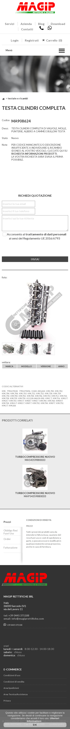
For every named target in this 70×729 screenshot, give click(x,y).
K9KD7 (21, 403)
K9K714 (12, 400)
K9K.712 (31, 393)
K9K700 (14, 396)
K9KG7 (13, 403)
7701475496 (24, 391)
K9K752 (59, 403)
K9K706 (38, 396)
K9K (4, 391)
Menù (9, 50)
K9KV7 (21, 400)
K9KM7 (59, 400)
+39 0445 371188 (13, 624)
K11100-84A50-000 (35, 398)
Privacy (7, 700)
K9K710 (46, 396)
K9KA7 (5, 400)
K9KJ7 (5, 405)
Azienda (26, 23)
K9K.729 (57, 393)
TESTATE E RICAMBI (18, 98)
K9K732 (36, 403)
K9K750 (21, 398)
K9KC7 (48, 398)
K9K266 (12, 405)
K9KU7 (64, 398)
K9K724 (5, 403)
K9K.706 (14, 393)
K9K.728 (48, 393)
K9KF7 (28, 403)
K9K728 (5, 398)
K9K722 (63, 396)
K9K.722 (40, 393)
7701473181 (12, 391)
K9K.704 (5, 393)
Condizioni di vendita (14, 681)
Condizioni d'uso (12, 675)
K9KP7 (52, 403)
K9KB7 (28, 400)
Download (58, 23)
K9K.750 (5, 396)
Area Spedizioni (11, 688)
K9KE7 (35, 400)
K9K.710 (23, 393)
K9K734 (44, 403)
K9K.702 (58, 391)
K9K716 (56, 398)
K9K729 (13, 398)
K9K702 (22, 396)
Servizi (9, 23)
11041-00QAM (38, 391)
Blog (41, 23)
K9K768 (51, 400)
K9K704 (30, 396)
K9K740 (42, 400)
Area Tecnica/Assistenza (16, 694)
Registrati (32, 40)
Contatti (27, 29)
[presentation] (24, 246)
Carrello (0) (54, 40)
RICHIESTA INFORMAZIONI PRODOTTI (34, 153)
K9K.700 (50, 391)
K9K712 (55, 396)
